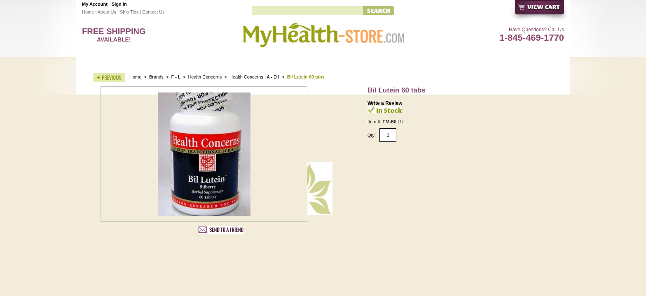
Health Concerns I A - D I (254, 76)
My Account (95, 4)
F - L (175, 76)
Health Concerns (205, 76)
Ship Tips (129, 11)
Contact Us (153, 11)
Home (88, 11)
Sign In (119, 4)
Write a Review (384, 103)
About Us (107, 11)
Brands (156, 76)
